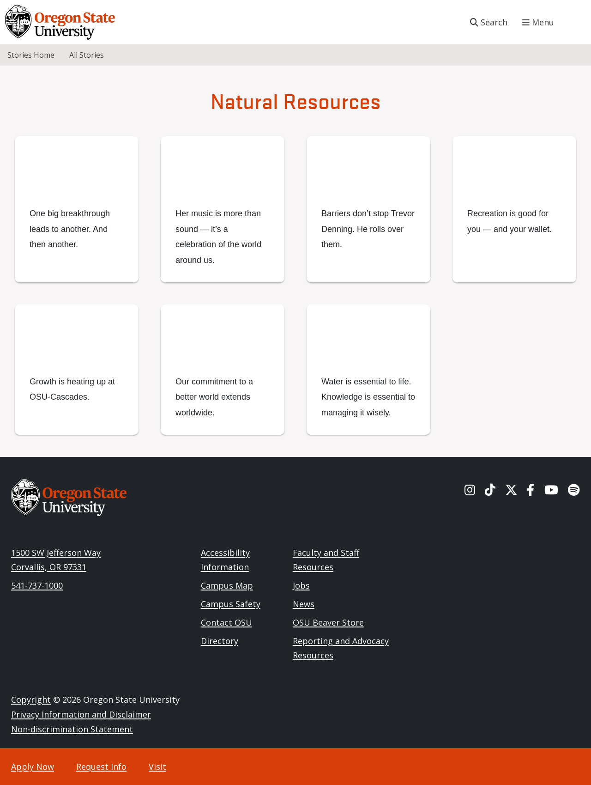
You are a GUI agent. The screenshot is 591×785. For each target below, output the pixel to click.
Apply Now (32, 766)
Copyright (31, 699)
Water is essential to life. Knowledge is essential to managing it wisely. (368, 397)
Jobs (301, 585)
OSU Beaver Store (328, 622)
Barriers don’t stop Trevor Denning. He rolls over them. (368, 229)
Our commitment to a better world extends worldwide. (214, 397)
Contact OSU (226, 622)
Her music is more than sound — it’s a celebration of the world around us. (218, 236)
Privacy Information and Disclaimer (81, 714)
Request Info (101, 766)
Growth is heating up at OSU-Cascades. (72, 389)
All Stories (86, 55)
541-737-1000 (37, 585)
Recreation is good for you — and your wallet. (509, 221)
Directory (219, 640)
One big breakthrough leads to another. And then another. (70, 229)
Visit (157, 766)
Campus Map (227, 585)
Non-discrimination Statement (72, 729)
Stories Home (30, 55)
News (303, 603)
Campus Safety (230, 603)
